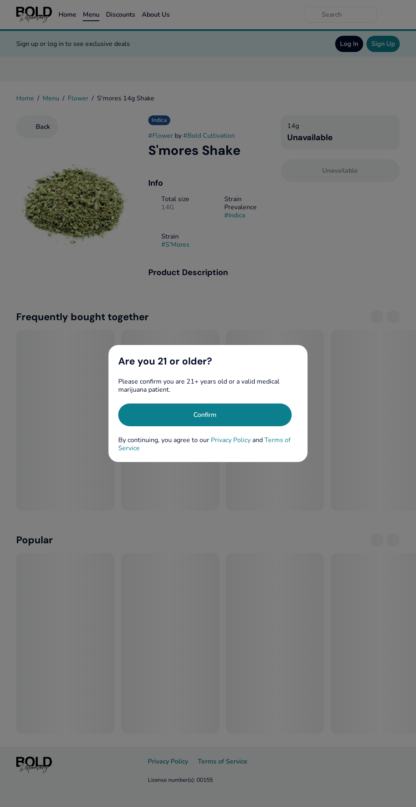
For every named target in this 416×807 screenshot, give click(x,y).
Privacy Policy (231, 440)
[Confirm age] (205, 415)
